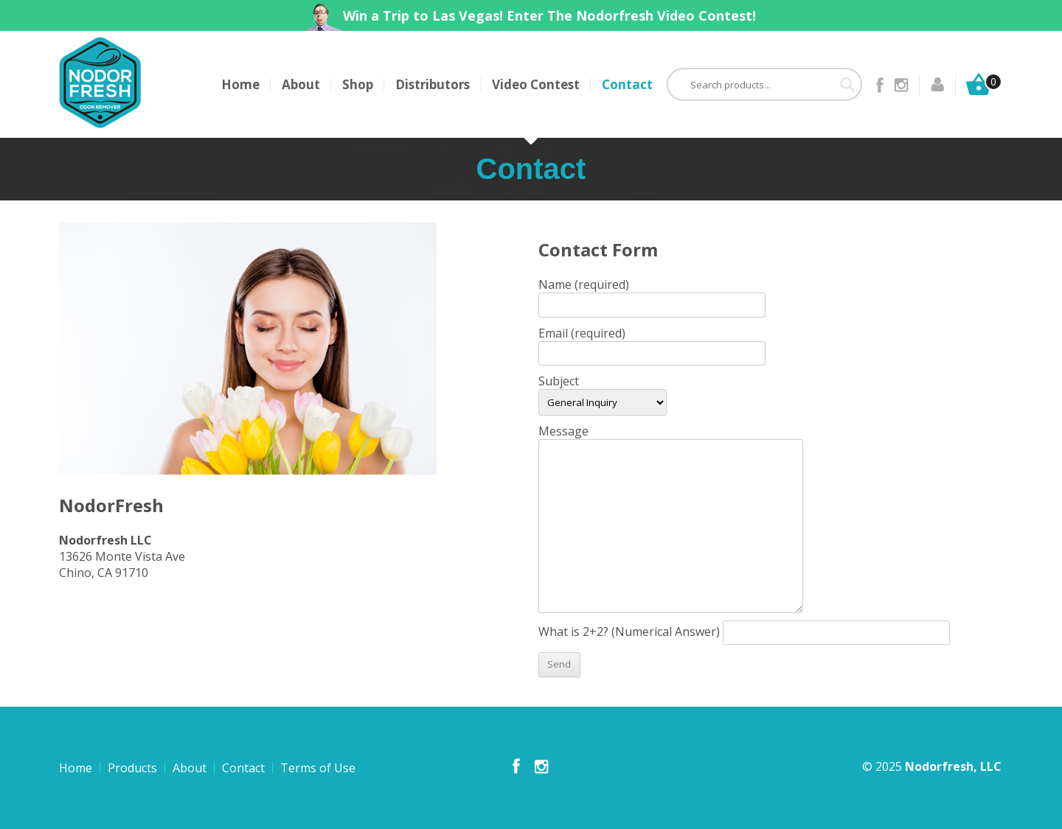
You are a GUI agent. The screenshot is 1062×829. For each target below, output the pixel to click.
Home (240, 84)
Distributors (432, 84)
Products (132, 768)
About (301, 84)
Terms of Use (317, 768)
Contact (627, 84)
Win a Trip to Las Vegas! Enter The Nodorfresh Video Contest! (549, 15)
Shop (357, 84)
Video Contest (536, 84)
